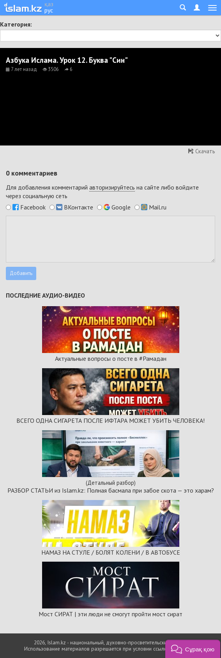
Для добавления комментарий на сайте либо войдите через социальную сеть (102, 191)
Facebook (33, 207)
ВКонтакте (78, 207)
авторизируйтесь (112, 187)
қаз (48, 4)
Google (121, 207)
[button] (192, 649)
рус (48, 10)
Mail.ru (157, 207)
